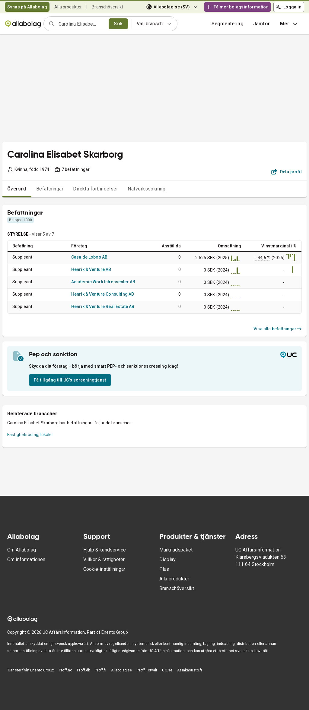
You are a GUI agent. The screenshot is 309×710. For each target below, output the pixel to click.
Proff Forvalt (147, 670)
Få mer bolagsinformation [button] (237, 7)
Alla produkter (68, 7)
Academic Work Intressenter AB (103, 281)
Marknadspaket (176, 550)
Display (167, 559)
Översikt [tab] (17, 189)
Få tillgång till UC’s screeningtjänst (70, 380)
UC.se (167, 670)
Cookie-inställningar (104, 569)
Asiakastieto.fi (189, 670)
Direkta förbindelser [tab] (95, 189)
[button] (261, 24)
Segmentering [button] (228, 24)
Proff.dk (83, 670)
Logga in (288, 7)
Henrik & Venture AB (91, 269)
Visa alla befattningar (277, 328)
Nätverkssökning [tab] (146, 189)
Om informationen (26, 559)
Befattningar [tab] (50, 189)
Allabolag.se (121, 670)
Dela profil (286, 171)
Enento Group (114, 632)
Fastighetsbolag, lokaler (30, 434)
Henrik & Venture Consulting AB (102, 294)
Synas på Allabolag (27, 7)
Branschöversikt (107, 7)
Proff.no (65, 670)
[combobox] (81, 24)
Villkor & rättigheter (104, 559)
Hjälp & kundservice (104, 550)
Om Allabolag (21, 550)
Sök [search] (118, 24)
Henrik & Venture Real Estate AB (103, 306)
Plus (164, 569)
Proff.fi (100, 670)
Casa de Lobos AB (89, 257)
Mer (289, 24)
